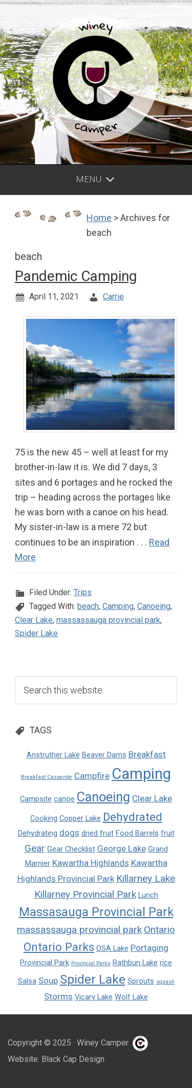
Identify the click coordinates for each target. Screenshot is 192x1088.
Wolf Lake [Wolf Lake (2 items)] (131, 997)
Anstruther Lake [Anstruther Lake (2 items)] (53, 755)
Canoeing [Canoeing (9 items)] (103, 796)
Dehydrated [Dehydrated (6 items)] (132, 816)
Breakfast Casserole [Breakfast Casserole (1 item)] (46, 777)
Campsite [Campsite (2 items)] (36, 799)
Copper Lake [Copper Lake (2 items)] (80, 818)
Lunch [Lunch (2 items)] (148, 895)
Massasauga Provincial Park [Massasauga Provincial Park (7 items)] (96, 912)
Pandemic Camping (76, 276)
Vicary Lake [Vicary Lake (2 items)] (94, 997)
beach (88, 606)
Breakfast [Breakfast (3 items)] (147, 754)
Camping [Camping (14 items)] (141, 773)
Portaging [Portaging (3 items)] (149, 948)
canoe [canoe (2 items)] (64, 799)
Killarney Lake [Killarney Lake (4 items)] (145, 878)
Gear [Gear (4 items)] (35, 848)
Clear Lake (34, 620)
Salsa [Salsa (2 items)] (27, 981)
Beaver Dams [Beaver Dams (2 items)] (104, 755)
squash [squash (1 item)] (165, 981)
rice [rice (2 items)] (166, 963)
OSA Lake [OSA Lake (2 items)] (112, 948)
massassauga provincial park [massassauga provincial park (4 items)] (79, 929)
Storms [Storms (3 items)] (58, 996)
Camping (118, 606)
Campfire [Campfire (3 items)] (92, 776)
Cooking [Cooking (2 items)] (43, 818)
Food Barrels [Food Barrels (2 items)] (137, 833)
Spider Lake (36, 633)
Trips (83, 592)
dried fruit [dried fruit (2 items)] (97, 833)
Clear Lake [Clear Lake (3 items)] (152, 798)
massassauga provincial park (108, 620)
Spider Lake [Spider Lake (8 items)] (92, 979)
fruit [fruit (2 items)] (168, 833)
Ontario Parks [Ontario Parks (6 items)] (59, 946)
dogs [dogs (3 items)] (69, 833)
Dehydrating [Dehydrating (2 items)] (37, 833)
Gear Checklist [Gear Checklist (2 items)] (71, 849)
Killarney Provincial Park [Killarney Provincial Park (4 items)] (85, 894)
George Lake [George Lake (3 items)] (121, 848)
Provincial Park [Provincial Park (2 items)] (44, 963)
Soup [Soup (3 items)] (48, 980)
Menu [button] (88, 179)
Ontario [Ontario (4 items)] (159, 929)
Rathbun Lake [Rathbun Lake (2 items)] (135, 963)
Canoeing (153, 606)
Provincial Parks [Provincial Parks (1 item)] (91, 963)
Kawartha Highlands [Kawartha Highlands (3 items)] (90, 863)
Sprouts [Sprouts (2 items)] (140, 981)
